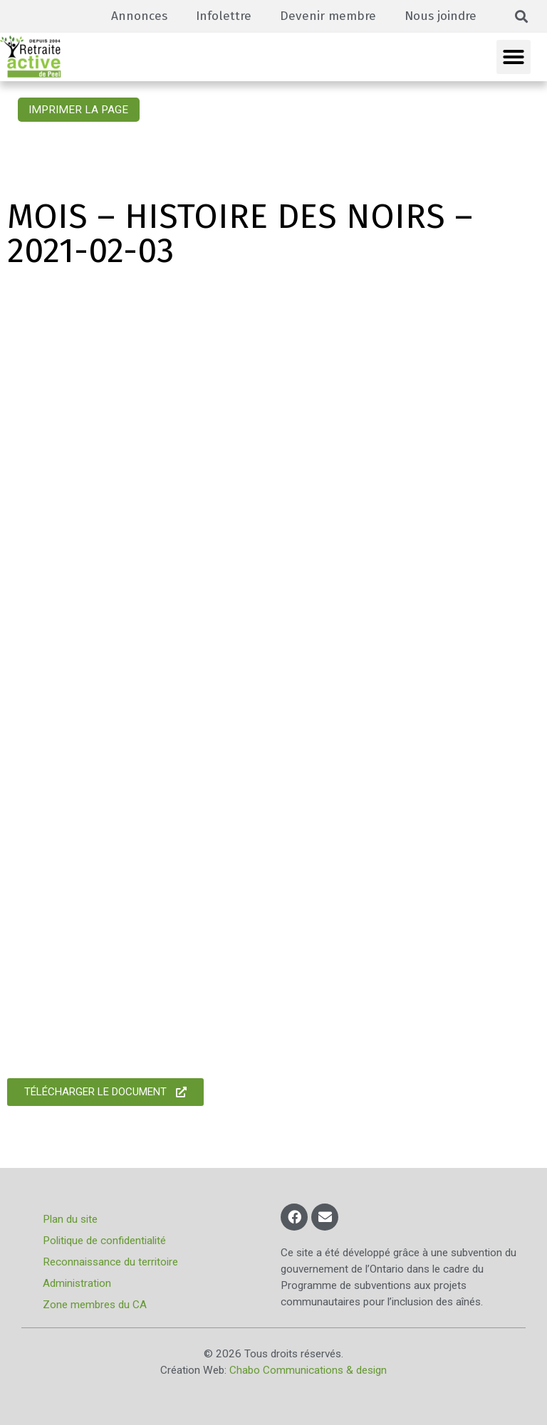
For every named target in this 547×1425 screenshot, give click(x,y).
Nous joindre (440, 16)
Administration (77, 1283)
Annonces (139, 16)
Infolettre (223, 16)
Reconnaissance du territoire (110, 1262)
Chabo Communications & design (308, 1370)
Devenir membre (328, 16)
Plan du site (70, 1219)
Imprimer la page (78, 109)
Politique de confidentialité (104, 1240)
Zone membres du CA (95, 1304)
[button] (521, 16)
